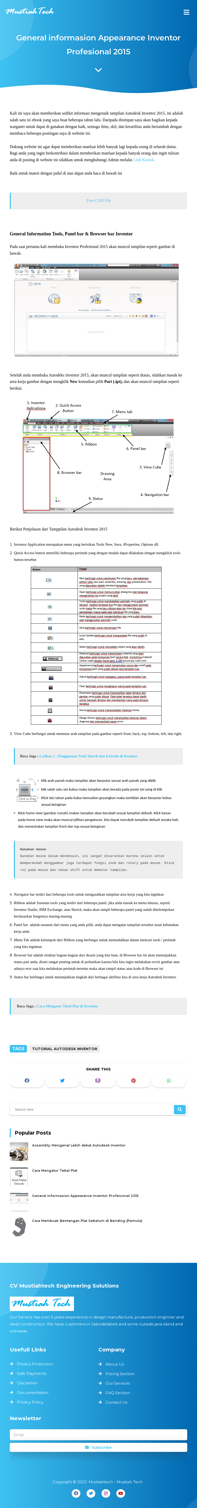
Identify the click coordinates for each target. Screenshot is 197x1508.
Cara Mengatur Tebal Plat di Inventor (68, 997)
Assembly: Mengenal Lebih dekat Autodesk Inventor (82, 1148)
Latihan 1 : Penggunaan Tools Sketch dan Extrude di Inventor (89, 752)
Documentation (34, 1392)
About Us (115, 1364)
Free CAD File (99, 208)
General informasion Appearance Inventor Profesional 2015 (87, 1194)
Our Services (118, 1383)
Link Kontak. (143, 168)
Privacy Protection (36, 1365)
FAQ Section (118, 1392)
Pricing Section (120, 1373)
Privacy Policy (31, 1401)
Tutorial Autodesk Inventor (64, 1049)
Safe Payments (33, 1374)
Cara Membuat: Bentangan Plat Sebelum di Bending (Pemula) (89, 1217)
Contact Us (116, 1402)
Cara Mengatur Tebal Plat (61, 1171)
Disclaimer (29, 1383)
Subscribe (98, 1447)
